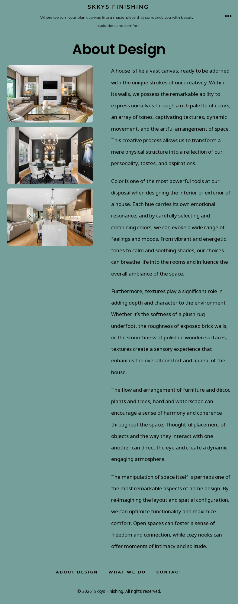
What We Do (127, 572)
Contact (169, 572)
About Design (77, 572)
